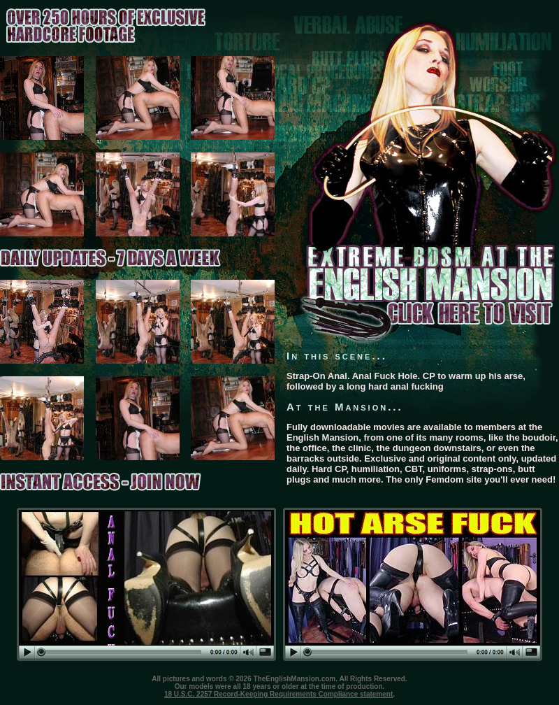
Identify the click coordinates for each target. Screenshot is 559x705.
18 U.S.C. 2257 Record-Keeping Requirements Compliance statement (278, 694)
